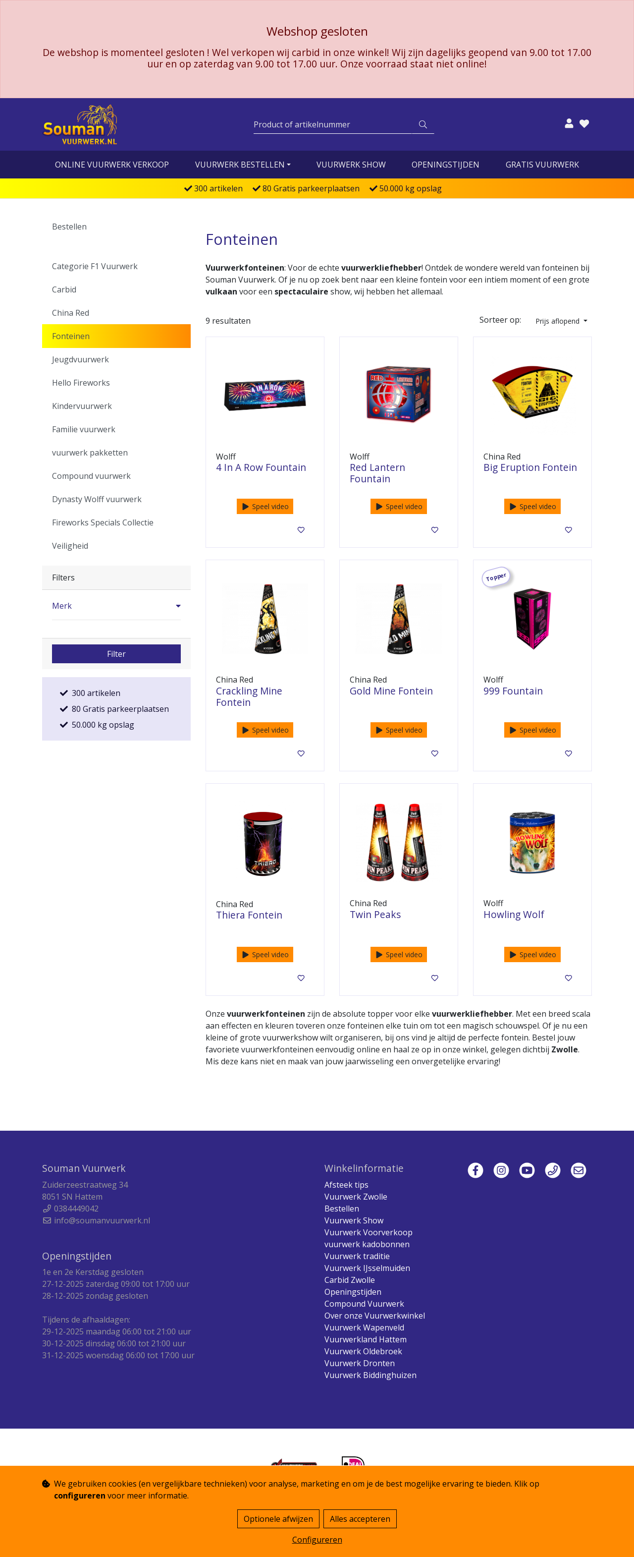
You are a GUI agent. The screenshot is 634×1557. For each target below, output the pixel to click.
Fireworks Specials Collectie (103, 522)
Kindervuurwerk (82, 406)
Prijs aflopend (558, 321)
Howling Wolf (513, 914)
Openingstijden (445, 164)
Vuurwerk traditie (357, 1256)
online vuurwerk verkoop (112, 164)
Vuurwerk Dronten (359, 1363)
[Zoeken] (333, 124)
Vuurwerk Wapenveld (364, 1327)
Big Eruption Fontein (530, 467)
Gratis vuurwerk (542, 164)
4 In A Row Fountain (261, 467)
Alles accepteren (360, 1518)
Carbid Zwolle (349, 1279)
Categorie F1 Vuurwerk (95, 266)
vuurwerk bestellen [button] (240, 164)
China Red (70, 312)
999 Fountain (513, 690)
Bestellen (69, 226)
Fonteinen (71, 336)
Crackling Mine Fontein (249, 696)
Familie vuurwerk (83, 429)
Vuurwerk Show (351, 164)
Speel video (265, 506)
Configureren (317, 1539)
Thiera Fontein (249, 915)
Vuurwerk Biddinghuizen (370, 1375)
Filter (116, 653)
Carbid (64, 289)
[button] (116, 606)
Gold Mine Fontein (391, 690)
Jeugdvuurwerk (80, 359)
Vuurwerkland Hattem (365, 1339)
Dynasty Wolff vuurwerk (97, 499)
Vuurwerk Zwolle (355, 1196)
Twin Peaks (375, 914)
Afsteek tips (346, 1184)
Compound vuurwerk (91, 475)
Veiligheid (70, 545)
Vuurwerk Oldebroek (363, 1351)
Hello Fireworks (81, 382)
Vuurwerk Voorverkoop (368, 1232)
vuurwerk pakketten (90, 452)
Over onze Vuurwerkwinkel (374, 1315)
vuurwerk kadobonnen (367, 1244)
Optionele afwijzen (278, 1518)
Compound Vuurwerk (364, 1303)
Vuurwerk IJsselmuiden (367, 1268)
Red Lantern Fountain (377, 473)
